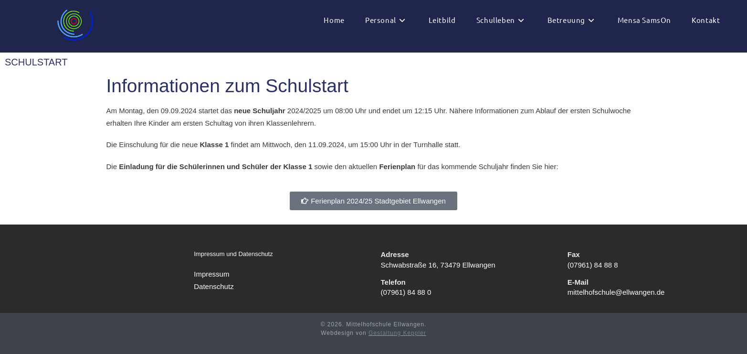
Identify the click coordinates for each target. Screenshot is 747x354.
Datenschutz (213, 286)
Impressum (211, 274)
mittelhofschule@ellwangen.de (616, 292)
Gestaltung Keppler (397, 333)
